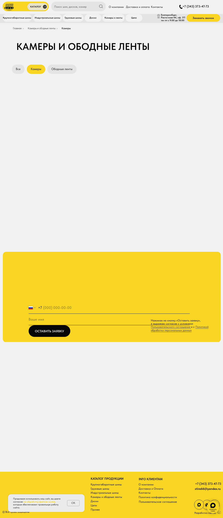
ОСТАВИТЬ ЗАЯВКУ (49, 331)
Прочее (95, 509)
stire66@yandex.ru (208, 489)
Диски (94, 501)
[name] (109, 319)
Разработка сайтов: (205, 512)
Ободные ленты (62, 69)
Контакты (144, 492)
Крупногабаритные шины (106, 484)
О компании (146, 484)
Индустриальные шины (105, 492)
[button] (37, 7)
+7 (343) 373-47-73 (208, 484)
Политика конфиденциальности (158, 497)
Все (18, 69)
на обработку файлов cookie (39, 501)
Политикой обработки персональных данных (179, 328)
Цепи (94, 505)
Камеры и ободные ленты (41, 28)
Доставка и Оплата (151, 488)
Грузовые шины (100, 488)
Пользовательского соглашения (171, 326)
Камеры (66, 28)
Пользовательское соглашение (158, 501)
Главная (17, 28)
